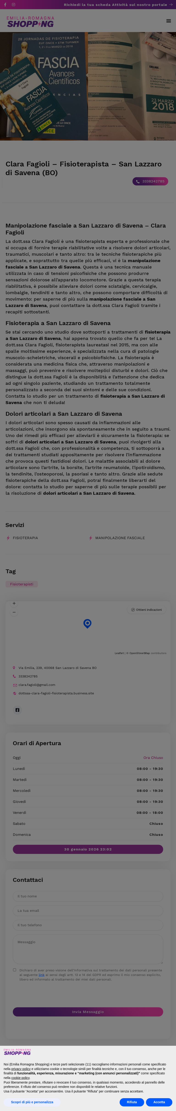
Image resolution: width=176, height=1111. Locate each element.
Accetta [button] (159, 1102)
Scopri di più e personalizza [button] (32, 1102)
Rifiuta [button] (132, 1102)
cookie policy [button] (20, 1078)
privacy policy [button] (20, 1069)
